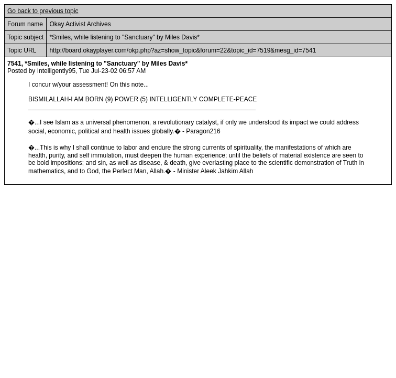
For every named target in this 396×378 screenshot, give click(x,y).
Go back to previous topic (42, 11)
